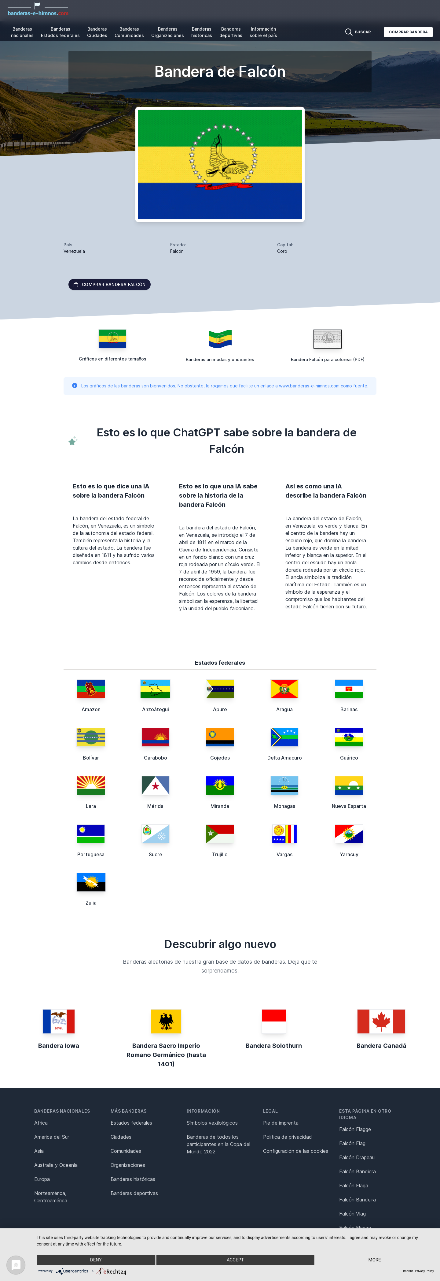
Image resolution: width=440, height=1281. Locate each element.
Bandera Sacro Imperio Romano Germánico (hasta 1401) (166, 1055)
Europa (42, 1179)
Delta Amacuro (284, 758)
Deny (96, 1260)
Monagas (284, 806)
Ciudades (121, 1137)
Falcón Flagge (355, 1129)
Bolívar (91, 758)
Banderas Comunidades (129, 32)
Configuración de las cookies (295, 1151)
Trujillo (220, 854)
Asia (39, 1151)
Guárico (349, 758)
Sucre (155, 854)
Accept (235, 1260)
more (375, 1260)
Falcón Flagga (355, 1228)
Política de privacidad (287, 1137)
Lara (91, 806)
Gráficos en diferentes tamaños (112, 358)
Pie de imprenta (281, 1123)
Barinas (349, 709)
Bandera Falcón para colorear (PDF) (328, 359)
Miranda (220, 806)
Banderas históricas (201, 32)
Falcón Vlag (352, 1214)
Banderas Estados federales (60, 32)
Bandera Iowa (58, 1045)
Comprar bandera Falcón (109, 284)
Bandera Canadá (381, 1045)
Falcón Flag (352, 1143)
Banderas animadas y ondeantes (220, 359)
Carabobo (155, 758)
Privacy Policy (424, 1271)
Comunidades (126, 1151)
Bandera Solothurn (274, 1045)
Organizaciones (128, 1165)
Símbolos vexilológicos (212, 1123)
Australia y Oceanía (56, 1165)
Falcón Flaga (353, 1185)
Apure (220, 709)
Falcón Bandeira (357, 1200)
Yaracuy (349, 854)
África (41, 1123)
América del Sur (51, 1137)
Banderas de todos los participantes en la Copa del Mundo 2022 (218, 1144)
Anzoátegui (155, 709)
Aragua (284, 709)
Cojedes (220, 758)
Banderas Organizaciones (167, 32)
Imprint (408, 1271)
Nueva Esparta (349, 806)
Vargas (284, 854)
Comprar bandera (408, 32)
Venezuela (74, 251)
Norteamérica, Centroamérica (50, 1197)
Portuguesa (91, 854)
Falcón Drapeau (357, 1157)
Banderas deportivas (230, 32)
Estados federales (131, 1123)
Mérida (155, 806)
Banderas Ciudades (97, 32)
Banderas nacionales (22, 32)
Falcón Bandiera (357, 1171)
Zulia (91, 903)
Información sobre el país (263, 32)
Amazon (91, 709)
